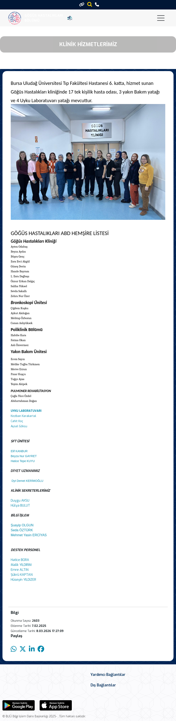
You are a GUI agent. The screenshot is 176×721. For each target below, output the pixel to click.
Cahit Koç (17, 421)
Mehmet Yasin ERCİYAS (29, 535)
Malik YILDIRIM (21, 565)
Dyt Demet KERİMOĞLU (29, 480)
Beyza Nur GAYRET (24, 456)
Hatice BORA (20, 560)
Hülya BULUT (20, 505)
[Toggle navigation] (161, 18)
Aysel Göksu (19, 426)
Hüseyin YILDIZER (23, 579)
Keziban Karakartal (23, 416)
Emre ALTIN (19, 570)
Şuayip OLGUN (22, 525)
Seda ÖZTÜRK (22, 530)
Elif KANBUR (19, 451)
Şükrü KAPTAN (22, 574)
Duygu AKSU (20, 500)
